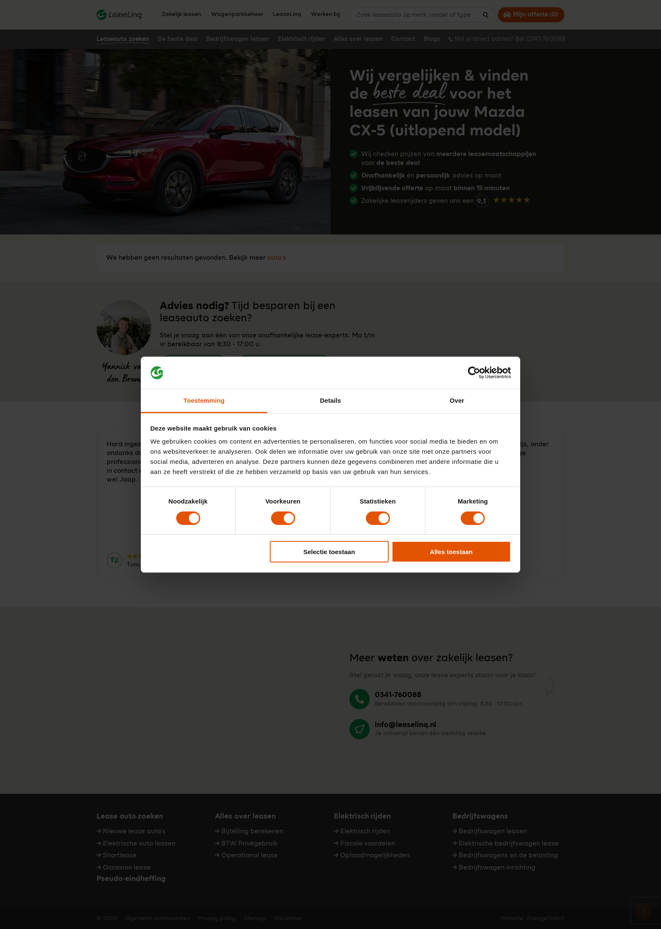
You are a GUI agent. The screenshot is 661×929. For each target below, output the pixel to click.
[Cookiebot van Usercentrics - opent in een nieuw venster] (474, 372)
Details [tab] (330, 400)
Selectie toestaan (329, 551)
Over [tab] (457, 400)
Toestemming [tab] (204, 400)
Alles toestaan (451, 551)
